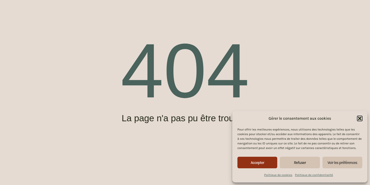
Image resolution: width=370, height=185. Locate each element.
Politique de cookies (278, 175)
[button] (359, 118)
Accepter (257, 162)
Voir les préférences (342, 162)
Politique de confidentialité (314, 175)
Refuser (300, 162)
